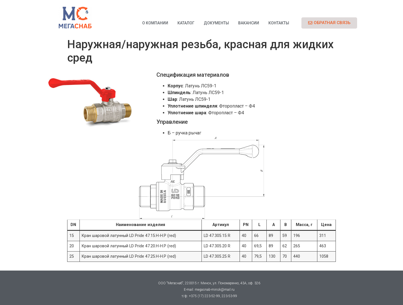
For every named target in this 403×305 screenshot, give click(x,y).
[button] (329, 23)
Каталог (186, 23)
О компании (155, 23)
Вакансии (248, 23)
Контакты (278, 23)
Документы (216, 23)
